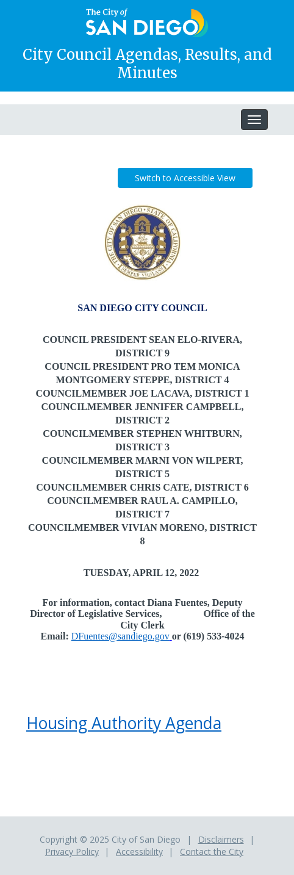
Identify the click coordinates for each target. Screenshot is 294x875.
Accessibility (139, 851)
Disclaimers (221, 839)
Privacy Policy (72, 851)
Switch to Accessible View (185, 178)
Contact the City (211, 851)
